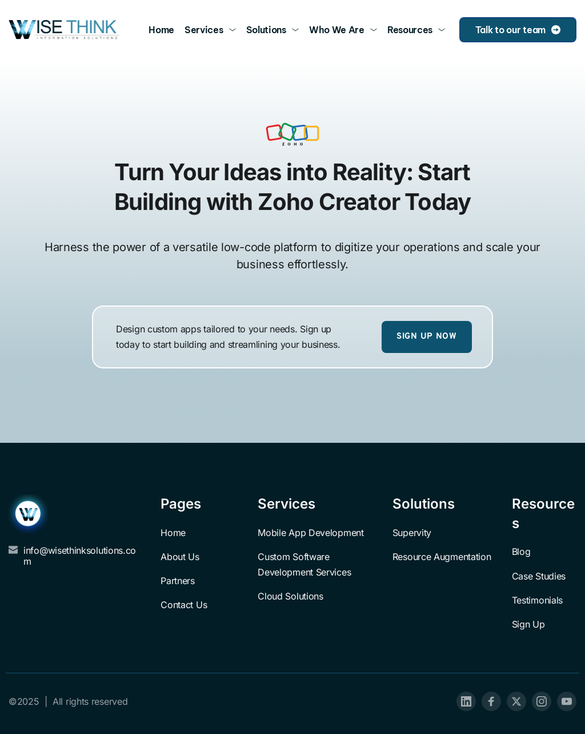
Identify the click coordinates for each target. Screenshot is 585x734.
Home (173, 532)
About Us (180, 556)
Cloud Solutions (290, 596)
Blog (521, 551)
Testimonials (537, 600)
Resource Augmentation (441, 556)
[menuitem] (161, 30)
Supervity (411, 532)
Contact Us (184, 604)
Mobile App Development (310, 532)
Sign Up (528, 624)
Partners (178, 580)
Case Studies (539, 576)
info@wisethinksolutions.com (79, 556)
